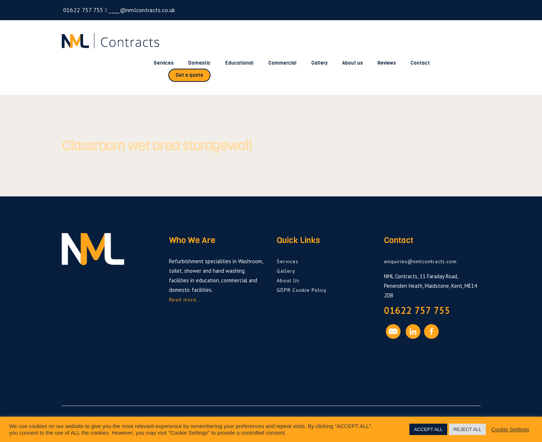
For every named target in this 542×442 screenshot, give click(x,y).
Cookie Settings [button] (510, 429)
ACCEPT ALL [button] (428, 429)
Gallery (319, 63)
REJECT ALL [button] (467, 429)
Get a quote (189, 75)
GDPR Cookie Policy (302, 290)
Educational (239, 63)
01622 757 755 (83, 10)
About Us (288, 280)
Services (163, 63)
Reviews (386, 63)
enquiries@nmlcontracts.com (420, 261)
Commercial (282, 63)
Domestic (199, 63)
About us (352, 63)
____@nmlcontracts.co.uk (141, 10)
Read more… (185, 299)
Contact (420, 63)
